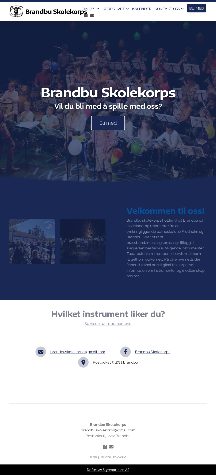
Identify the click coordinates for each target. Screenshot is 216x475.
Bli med (108, 123)
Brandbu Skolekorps (152, 351)
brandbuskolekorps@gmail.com (77, 351)
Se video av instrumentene (108, 324)
